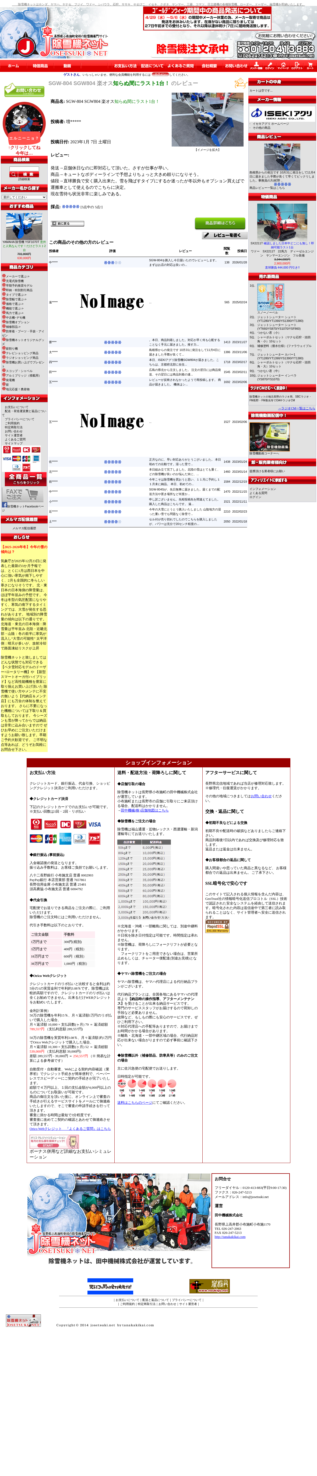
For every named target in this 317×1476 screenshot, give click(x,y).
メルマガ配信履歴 (24, 528)
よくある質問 (258, 493)
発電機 (8, 380)
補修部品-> (11, 326)
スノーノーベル (267, 312)
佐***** (53, 461)
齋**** (53, 342)
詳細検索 (24, 179)
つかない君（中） (269, 371)
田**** (53, 372)
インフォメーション (262, 488)
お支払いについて (17, 407)
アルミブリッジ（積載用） (21, 375)
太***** (53, 352)
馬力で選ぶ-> (12, 313)
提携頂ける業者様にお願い (267, 471)
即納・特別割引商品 (17, 290)
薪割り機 (10, 348)
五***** (53, 382)
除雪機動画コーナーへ (269, 452)
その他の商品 (261, 127)
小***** (53, 501)
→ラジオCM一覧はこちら (296, 408)
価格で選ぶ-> (12, 303)
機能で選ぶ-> (12, 308)
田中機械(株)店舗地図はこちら (145, 810)
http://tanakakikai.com (230, 1237)
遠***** (53, 302)
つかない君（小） (269, 332)
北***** (53, 471)
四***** (53, 362)
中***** (53, 262)
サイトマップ (14, 443)
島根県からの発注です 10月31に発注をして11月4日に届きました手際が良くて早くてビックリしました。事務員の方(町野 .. (282, 176)
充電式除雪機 (13, 281)
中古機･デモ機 (13, 317)
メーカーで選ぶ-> (15, 276)
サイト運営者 (14, 435)
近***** (53, 511)
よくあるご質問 (15, 439)
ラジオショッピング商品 (20, 357)
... (150, 302)
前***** (53, 481)
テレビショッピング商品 (20, 353)
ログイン (255, 497)
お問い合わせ (14, 431)
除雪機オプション (16, 322)
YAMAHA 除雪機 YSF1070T (24, 246)
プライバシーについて (19, 419)
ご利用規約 (12, 423)
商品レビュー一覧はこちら (267, 187)
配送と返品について (155, 1299)
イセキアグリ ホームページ (271, 123)
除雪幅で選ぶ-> (14, 299)
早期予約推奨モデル (17, 285)
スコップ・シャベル (17, 371)
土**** (53, 521)
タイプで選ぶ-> (14, 294)
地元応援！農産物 (16, 389)
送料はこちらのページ (134, 1103)
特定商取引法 (14, 427)
